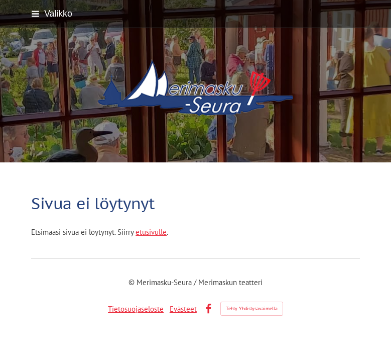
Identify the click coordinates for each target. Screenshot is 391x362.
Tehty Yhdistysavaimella (252, 308)
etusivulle (151, 232)
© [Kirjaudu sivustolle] (132, 282)
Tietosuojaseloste (136, 309)
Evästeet (183, 309)
